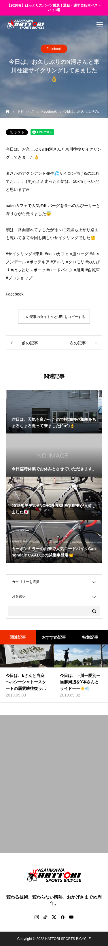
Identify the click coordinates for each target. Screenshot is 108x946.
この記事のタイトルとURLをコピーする (54, 317)
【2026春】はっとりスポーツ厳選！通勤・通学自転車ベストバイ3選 (54, 7)
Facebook (54, 49)
